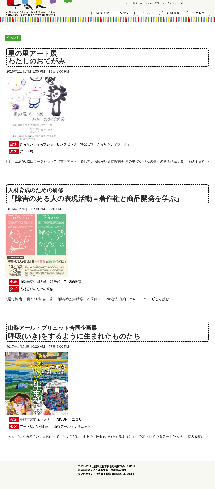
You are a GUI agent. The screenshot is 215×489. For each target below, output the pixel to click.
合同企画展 (43, 426)
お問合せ (173, 13)
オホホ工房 (153, 3)
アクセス (198, 13)
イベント (148, 13)
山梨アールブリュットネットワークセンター (40, 8)
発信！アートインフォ (113, 13)
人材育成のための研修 (36, 289)
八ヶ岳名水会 (135, 3)
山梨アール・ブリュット (72, 426)
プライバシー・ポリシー (177, 3)
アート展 (26, 151)
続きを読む (199, 161)
